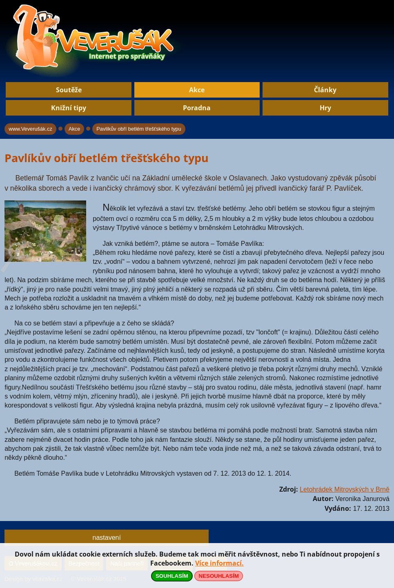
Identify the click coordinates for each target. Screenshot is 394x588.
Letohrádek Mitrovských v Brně (345, 489)
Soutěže (69, 89)
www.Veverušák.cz (30, 129)
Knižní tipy (68, 107)
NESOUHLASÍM (219, 576)
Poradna (197, 107)
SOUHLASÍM (172, 576)
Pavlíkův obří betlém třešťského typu (138, 129)
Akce (197, 89)
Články (325, 89)
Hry (325, 107)
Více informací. (219, 563)
